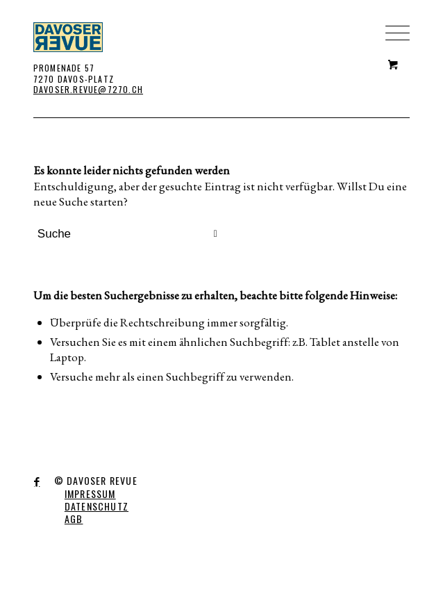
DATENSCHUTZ (96, 506)
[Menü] (390, 10)
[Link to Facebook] (37, 482)
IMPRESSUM (90, 493)
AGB (74, 518)
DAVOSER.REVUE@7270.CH (88, 89)
